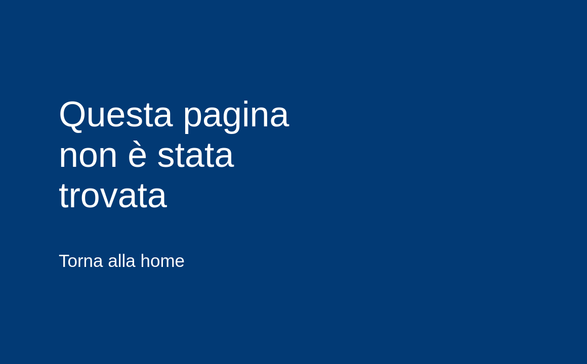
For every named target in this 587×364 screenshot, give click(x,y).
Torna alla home (122, 260)
